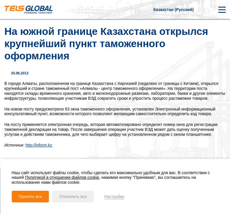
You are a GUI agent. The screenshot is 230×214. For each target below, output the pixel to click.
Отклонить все (73, 196)
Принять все (30, 196)
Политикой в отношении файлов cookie (62, 177)
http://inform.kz (39, 145)
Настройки (114, 196)
